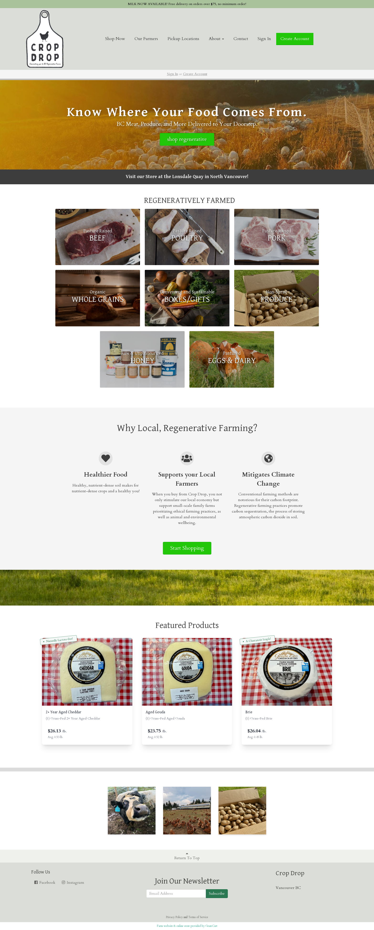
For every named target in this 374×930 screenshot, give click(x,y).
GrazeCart (211, 926)
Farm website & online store (173, 926)
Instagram (72, 882)
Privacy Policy (174, 917)
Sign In (264, 39)
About (216, 39)
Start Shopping (187, 548)
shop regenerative (187, 139)
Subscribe (217, 893)
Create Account (294, 39)
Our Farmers (146, 39)
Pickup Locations (183, 39)
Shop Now (115, 39)
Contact (241, 39)
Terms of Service (198, 917)
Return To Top (187, 856)
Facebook (44, 882)
